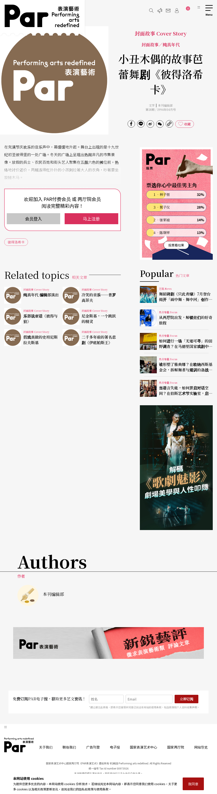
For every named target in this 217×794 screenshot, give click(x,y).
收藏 (187, 123)
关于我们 (46, 747)
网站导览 (201, 747)
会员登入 (33, 219)
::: (199, 6)
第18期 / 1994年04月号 (161, 109)
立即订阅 (186, 698)
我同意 (193, 783)
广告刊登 (93, 747)
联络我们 (69, 747)
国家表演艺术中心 (143, 747)
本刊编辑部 (165, 105)
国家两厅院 (175, 747)
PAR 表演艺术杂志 (19, 745)
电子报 (115, 747)
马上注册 (91, 219)
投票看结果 (176, 245)
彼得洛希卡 (16, 242)
